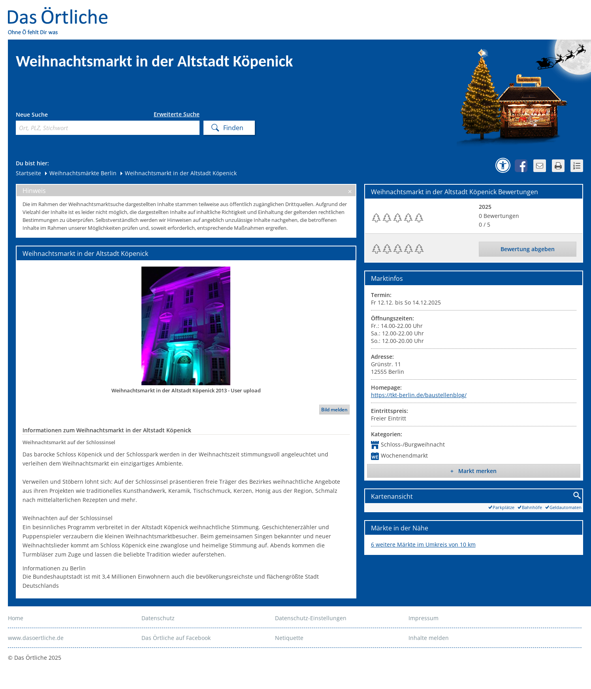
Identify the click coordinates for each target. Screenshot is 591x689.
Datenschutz (158, 618)
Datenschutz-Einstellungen (310, 618)
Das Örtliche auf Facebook (176, 638)
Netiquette (289, 638)
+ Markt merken (473, 471)
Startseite (28, 173)
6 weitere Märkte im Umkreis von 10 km (423, 544)
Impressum (423, 618)
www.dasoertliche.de (36, 638)
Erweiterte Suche (177, 114)
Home (15, 618)
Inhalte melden (428, 638)
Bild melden (334, 409)
